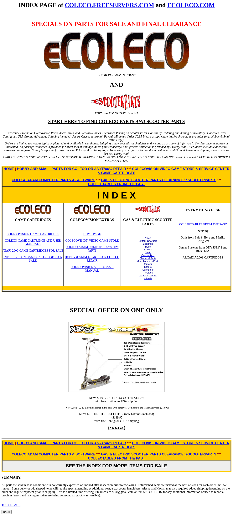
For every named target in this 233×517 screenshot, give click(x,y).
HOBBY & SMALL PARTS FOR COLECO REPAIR (92, 258)
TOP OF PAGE (11, 505)
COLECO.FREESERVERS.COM (109, 5)
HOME (9, 169)
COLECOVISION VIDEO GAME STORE (92, 240)
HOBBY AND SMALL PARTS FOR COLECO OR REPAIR (71, 169)
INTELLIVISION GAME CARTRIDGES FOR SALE (32, 258)
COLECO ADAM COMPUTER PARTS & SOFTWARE (53, 180)
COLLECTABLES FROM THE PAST (116, 184)
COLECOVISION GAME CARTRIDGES (33, 234)
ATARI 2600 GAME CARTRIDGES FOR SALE (33, 250)
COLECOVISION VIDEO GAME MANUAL (92, 268)
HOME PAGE (92, 234)
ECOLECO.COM (191, 5)
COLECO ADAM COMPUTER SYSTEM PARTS (92, 248)
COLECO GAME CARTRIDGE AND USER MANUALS (33, 242)
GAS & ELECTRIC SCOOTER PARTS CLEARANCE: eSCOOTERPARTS (158, 180)
